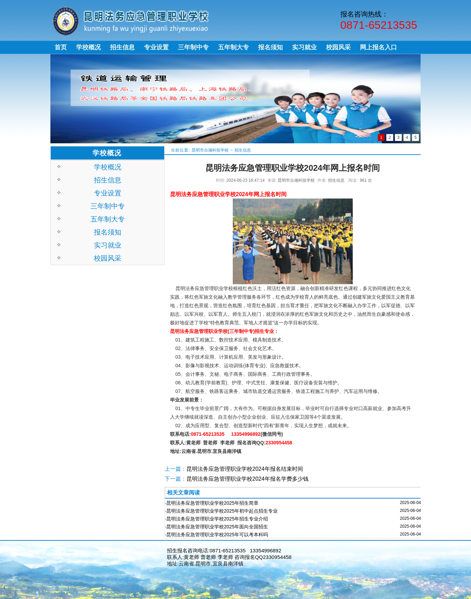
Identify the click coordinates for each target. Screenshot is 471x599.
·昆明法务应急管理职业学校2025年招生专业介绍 (216, 519)
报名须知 (107, 232)
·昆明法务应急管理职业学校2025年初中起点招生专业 (221, 511)
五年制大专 (107, 219)
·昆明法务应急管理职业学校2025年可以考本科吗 (216, 534)
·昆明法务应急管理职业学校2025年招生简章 (211, 503)
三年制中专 (107, 206)
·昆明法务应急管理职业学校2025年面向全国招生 (216, 526)
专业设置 (107, 193)
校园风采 (107, 258)
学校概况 (107, 167)
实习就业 (107, 245)
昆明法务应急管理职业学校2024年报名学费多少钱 (247, 479)
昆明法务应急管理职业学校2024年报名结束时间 (244, 469)
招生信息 (242, 150)
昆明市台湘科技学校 (210, 150)
